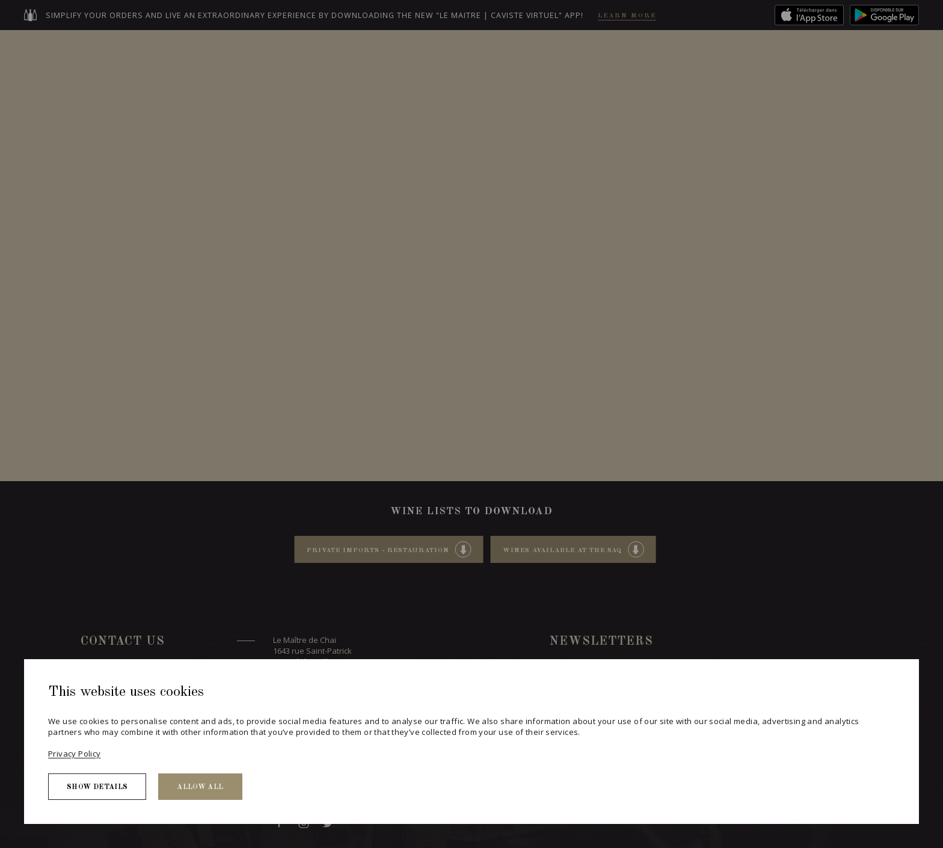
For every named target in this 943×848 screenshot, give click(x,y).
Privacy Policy (74, 753)
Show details (97, 787)
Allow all (200, 787)
